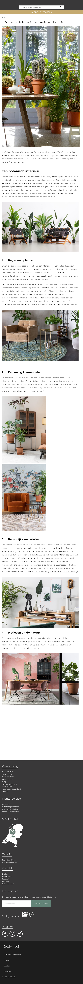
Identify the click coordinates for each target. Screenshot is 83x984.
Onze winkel (7, 787)
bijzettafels (34, 555)
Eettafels (5, 881)
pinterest (20, 934)
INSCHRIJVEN (41, 903)
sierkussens (38, 183)
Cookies (7, 960)
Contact (5, 792)
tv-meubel (62, 284)
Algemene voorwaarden (12, 954)
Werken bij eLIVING (9, 784)
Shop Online (7, 774)
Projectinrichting (9, 860)
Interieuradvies (8, 777)
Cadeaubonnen (8, 779)
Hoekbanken (7, 876)
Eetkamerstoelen (9, 884)
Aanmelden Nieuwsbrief (11, 789)
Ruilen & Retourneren (10, 812)
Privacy (6, 966)
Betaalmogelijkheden (10, 807)
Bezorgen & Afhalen (10, 809)
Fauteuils (5, 879)
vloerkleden (7, 645)
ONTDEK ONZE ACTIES (41, 12)
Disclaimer (8, 971)
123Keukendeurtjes (9, 862)
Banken (5, 874)
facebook (5, 934)
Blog (4, 782)
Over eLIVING (7, 772)
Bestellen (5, 804)
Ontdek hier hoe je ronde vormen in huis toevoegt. (55, 572)
